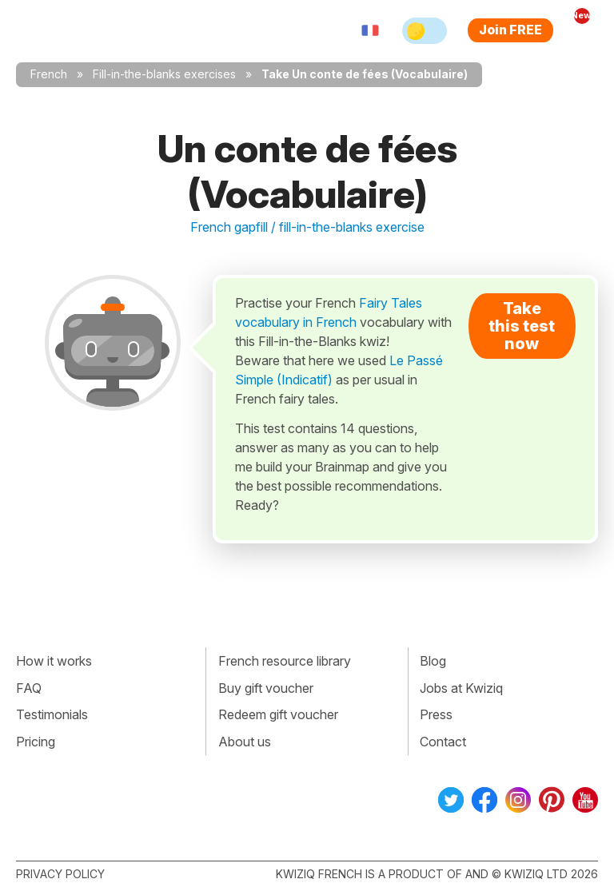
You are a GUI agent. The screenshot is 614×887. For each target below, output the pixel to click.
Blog (433, 661)
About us (244, 742)
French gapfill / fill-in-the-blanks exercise (307, 227)
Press (436, 714)
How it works (54, 661)
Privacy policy (60, 874)
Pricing (35, 742)
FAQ (29, 688)
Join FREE (510, 30)
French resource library (284, 661)
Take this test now (521, 326)
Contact (443, 742)
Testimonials (52, 714)
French (48, 74)
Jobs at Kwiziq (461, 688)
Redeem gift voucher (278, 714)
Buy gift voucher (265, 688)
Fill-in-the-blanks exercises (164, 74)
